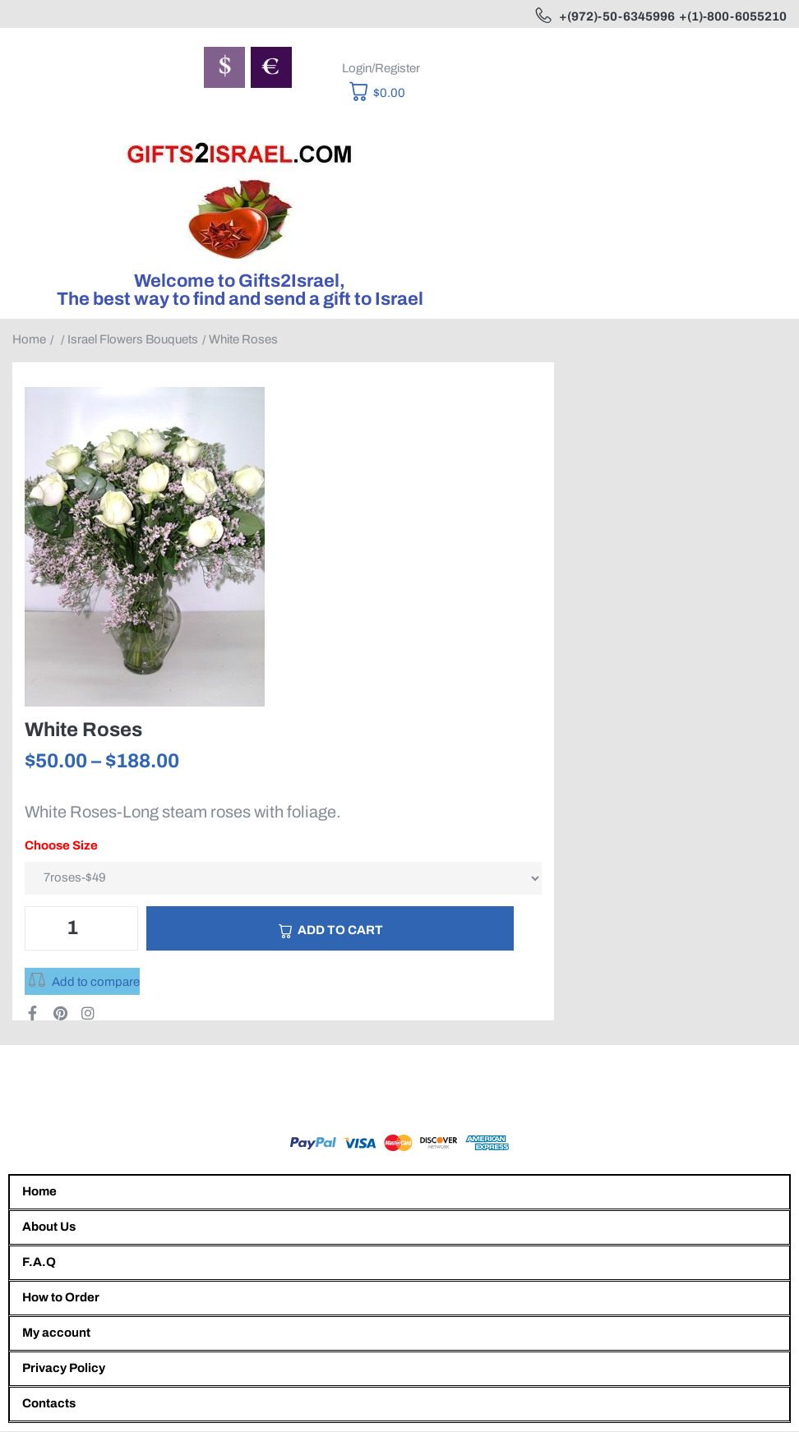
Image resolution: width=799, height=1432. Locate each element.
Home (29, 339)
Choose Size (61, 845)
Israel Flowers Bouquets (132, 339)
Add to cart (340, 930)
